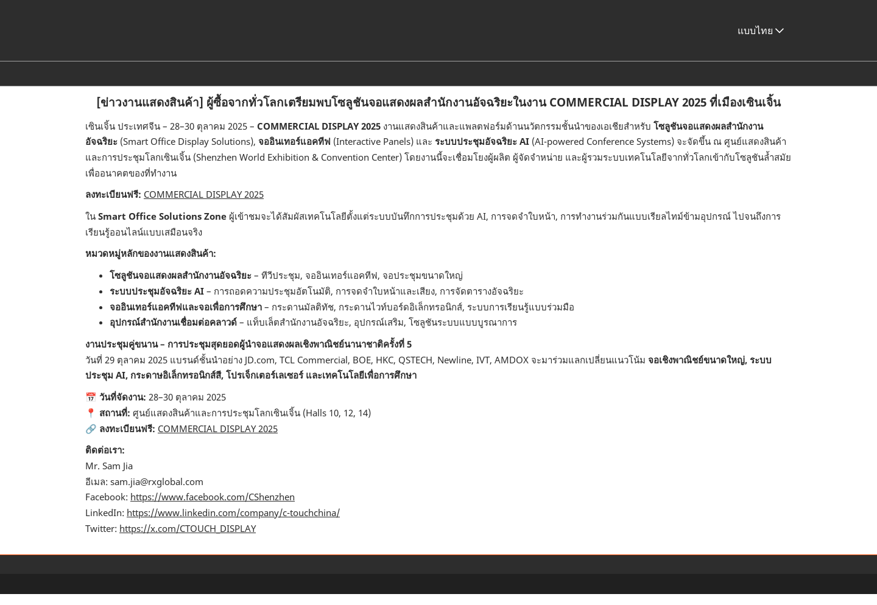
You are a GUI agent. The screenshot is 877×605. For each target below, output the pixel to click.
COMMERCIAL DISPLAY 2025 (204, 205)
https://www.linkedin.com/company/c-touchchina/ (233, 523)
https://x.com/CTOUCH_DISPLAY (187, 539)
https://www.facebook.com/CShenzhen (212, 508)
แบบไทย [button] (761, 42)
